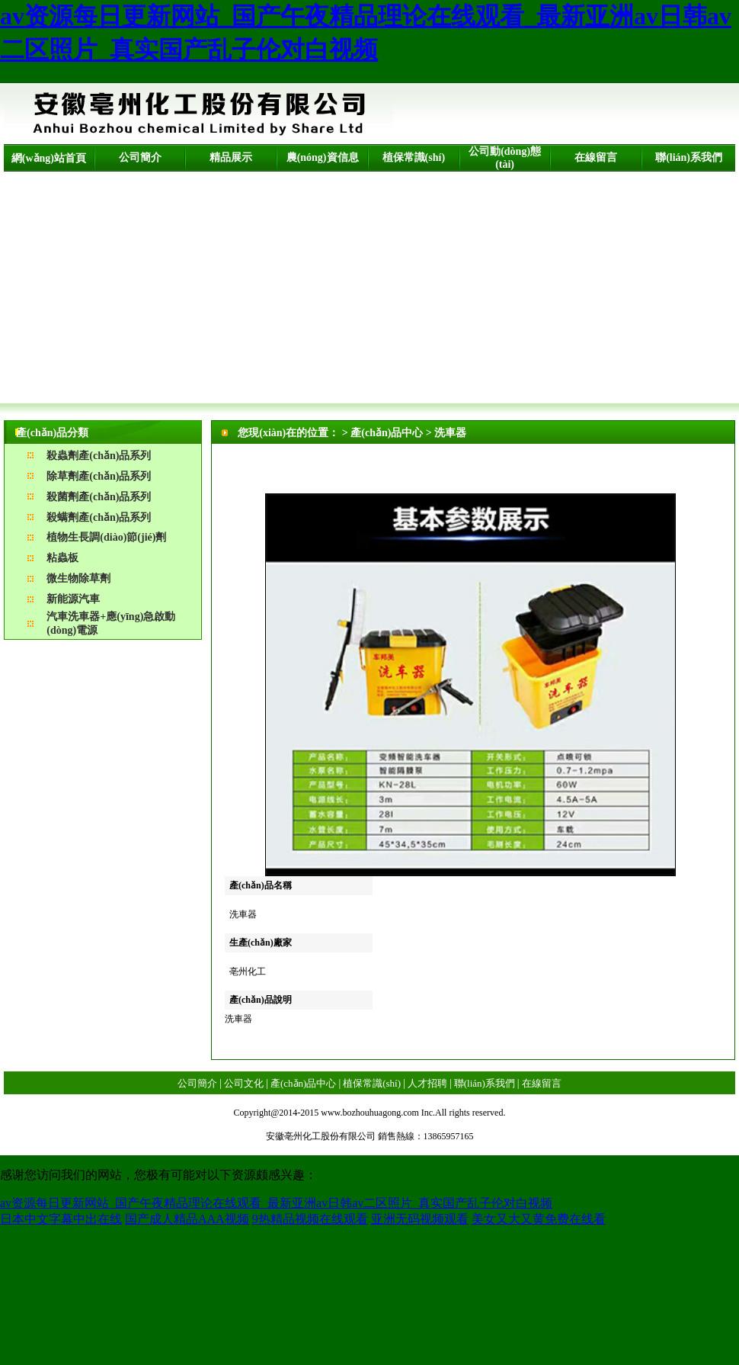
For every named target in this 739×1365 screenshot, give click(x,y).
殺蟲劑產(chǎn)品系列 (98, 455)
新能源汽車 (73, 599)
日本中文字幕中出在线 (61, 1218)
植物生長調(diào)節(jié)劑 (106, 537)
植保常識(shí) (413, 157)
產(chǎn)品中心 (303, 1083)
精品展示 (231, 157)
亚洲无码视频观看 (420, 1218)
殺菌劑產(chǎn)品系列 (98, 497)
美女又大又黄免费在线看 (539, 1218)
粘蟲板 (62, 558)
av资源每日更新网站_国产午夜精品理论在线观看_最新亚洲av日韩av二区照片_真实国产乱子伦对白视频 (276, 1202)
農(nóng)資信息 (322, 157)
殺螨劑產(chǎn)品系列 (98, 517)
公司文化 (244, 1083)
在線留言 (595, 157)
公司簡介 (140, 157)
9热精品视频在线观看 (310, 1218)
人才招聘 (427, 1083)
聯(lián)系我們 (688, 157)
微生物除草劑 (78, 578)
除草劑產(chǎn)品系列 (98, 476)
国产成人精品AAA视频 (187, 1218)
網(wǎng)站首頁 (48, 158)
